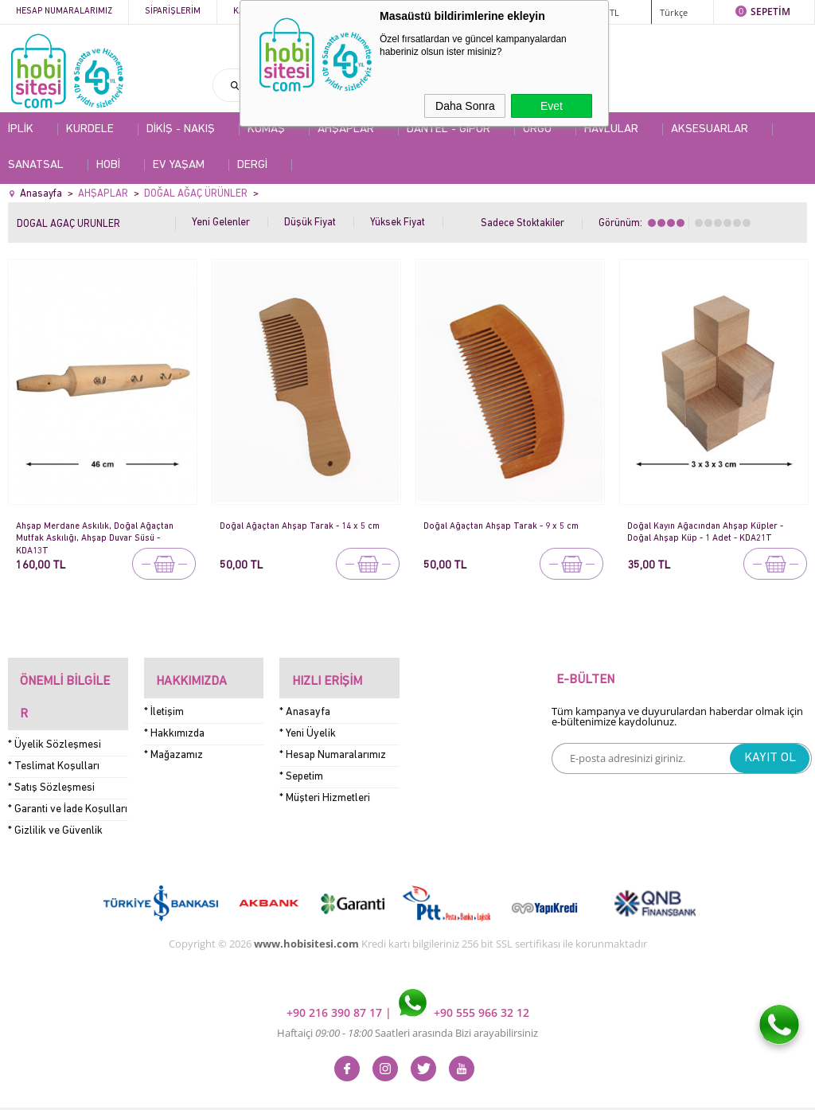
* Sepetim (301, 764)
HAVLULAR (611, 129)
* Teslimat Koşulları (53, 729)
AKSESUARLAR (709, 129)
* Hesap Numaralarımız (332, 742)
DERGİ (252, 165)
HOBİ (108, 165)
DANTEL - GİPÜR (448, 129)
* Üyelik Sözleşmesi (54, 707)
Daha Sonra (465, 106)
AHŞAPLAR (346, 129)
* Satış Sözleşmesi (51, 750)
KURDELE (90, 129)
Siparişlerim (173, 11)
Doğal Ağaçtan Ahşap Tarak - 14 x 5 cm (299, 531)
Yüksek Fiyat (397, 222)
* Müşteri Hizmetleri (324, 785)
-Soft (324, 1089)
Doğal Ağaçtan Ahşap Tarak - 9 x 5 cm (508, 526)
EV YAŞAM (179, 165)
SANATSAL (36, 165)
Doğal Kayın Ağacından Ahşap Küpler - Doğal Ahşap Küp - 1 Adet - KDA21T (713, 531)
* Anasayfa (304, 699)
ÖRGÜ (537, 129)
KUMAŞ (266, 129)
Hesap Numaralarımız (64, 11)
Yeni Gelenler (221, 222)
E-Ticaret (359, 1089)
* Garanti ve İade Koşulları (67, 772)
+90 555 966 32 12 (464, 975)
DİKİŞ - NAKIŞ (180, 129)
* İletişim (164, 699)
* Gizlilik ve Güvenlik (55, 793)
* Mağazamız (173, 742)
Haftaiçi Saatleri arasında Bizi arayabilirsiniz (407, 995)
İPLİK (20, 129)
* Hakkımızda (174, 721)
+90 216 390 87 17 (336, 975)
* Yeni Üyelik (307, 721)
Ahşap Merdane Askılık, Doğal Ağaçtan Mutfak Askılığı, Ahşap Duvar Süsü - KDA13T (101, 533)
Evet (551, 106)
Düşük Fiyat (310, 222)
